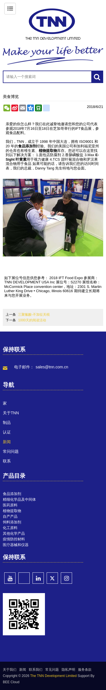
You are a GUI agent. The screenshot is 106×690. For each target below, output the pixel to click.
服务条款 (85, 670)
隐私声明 (68, 670)
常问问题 (11, 451)
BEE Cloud (11, 682)
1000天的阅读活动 (32, 320)
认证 (7, 432)
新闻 (7, 442)
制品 (7, 422)
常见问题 (52, 670)
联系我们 (35, 670)
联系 (7, 461)
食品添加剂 (27, 146)
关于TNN (11, 413)
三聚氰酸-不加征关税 (34, 315)
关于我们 (9, 670)
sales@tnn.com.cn (52, 367)
